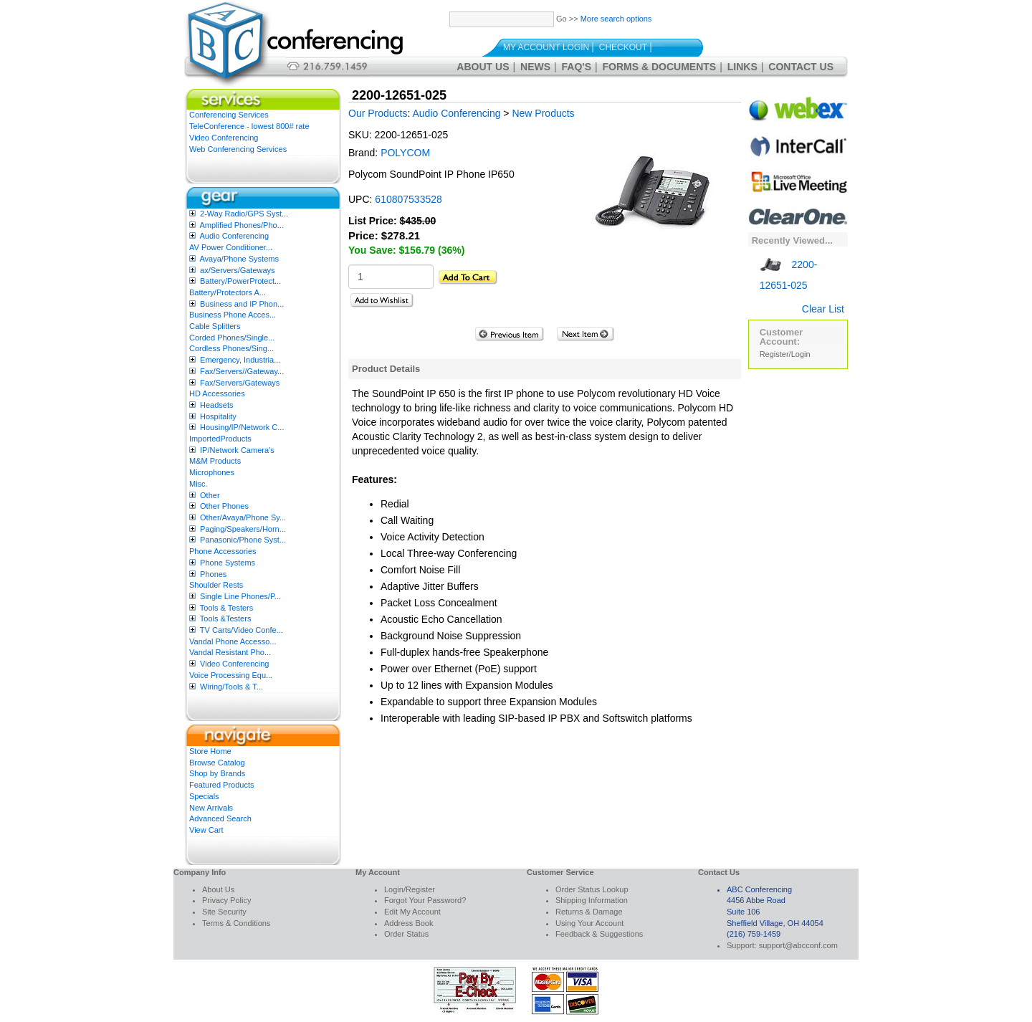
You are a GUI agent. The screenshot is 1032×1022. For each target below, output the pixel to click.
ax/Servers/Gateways (237, 270)
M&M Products (215, 461)
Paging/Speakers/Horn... (243, 529)
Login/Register (409, 889)
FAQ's (576, 66)
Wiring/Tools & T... (231, 686)
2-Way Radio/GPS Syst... (244, 213)
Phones (213, 574)
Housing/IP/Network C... (242, 427)
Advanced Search (220, 818)
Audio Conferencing (234, 235)
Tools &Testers (226, 618)
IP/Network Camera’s (237, 450)
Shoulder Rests (216, 585)
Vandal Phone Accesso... (233, 641)
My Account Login (546, 47)
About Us (483, 66)
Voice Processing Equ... (230, 675)
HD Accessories (217, 393)
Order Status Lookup (592, 889)
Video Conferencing (223, 137)
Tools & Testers (226, 607)
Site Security (224, 911)
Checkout (623, 47)
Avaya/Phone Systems (238, 258)
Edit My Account (412, 911)
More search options (616, 18)
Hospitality (218, 416)
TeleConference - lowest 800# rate (249, 126)
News (535, 66)
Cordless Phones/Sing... (231, 348)
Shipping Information (591, 900)
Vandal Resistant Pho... (230, 652)
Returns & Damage (589, 911)
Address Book (408, 923)
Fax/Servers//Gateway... (242, 371)
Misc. (198, 483)
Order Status (406, 934)
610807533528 (408, 199)
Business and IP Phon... (242, 304)
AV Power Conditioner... (230, 247)
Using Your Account (589, 923)
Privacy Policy (226, 900)
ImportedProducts (220, 438)
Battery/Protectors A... (227, 292)
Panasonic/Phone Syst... (243, 539)
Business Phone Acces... (232, 314)
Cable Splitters (215, 326)
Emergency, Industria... (240, 359)
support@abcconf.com (798, 945)
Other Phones (224, 506)
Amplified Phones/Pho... (241, 225)
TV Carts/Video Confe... (241, 630)
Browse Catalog (217, 762)
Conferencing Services (229, 114)
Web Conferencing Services (238, 149)
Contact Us (800, 66)
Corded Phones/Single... (231, 337)
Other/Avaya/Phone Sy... (243, 517)
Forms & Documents (660, 66)
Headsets (216, 405)
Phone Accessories (223, 551)
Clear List (823, 309)
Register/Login (785, 354)
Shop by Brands (217, 773)
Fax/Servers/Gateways (240, 382)
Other (210, 495)
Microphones (211, 472)
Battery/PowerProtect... (240, 281)
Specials (204, 796)
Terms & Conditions (236, 923)
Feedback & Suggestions (599, 934)
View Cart (206, 830)
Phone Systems (227, 562)
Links (742, 66)
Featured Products (221, 784)
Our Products (377, 113)
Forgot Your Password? (425, 900)
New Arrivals (211, 807)
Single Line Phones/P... (240, 596)
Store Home (210, 751)
